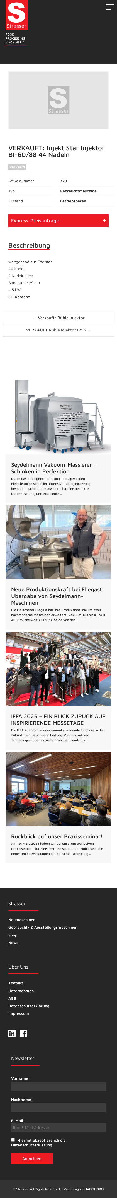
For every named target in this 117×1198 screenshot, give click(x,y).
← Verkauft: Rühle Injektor (59, 317)
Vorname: (20, 1078)
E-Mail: (58, 1125)
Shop (12, 935)
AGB (12, 998)
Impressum (18, 1013)
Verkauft (17, 166)
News (13, 942)
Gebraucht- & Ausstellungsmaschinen (42, 927)
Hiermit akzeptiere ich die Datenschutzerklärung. (38, 1142)
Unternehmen (21, 990)
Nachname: (22, 1099)
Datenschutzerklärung (28, 1005)
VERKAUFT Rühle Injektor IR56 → (58, 330)
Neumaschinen (21, 919)
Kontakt (15, 983)
